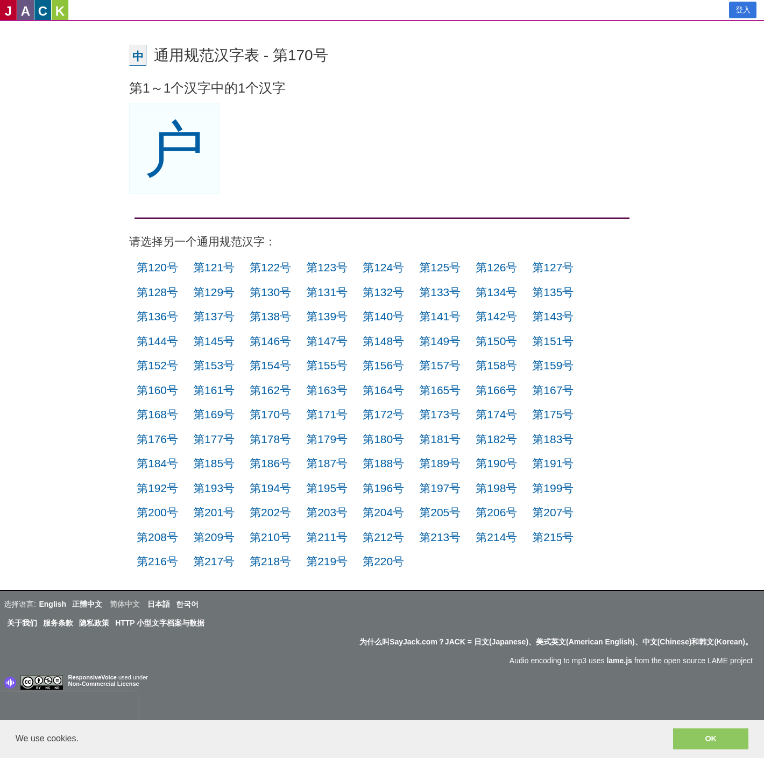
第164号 (383, 390)
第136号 (157, 316)
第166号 (496, 390)
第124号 (383, 267)
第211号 (327, 537)
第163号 (327, 390)
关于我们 (22, 623)
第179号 (327, 439)
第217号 (214, 561)
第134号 (496, 292)
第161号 (214, 390)
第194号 (270, 488)
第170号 (270, 414)
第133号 (440, 292)
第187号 (327, 463)
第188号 (383, 463)
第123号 (327, 267)
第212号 (383, 537)
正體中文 (87, 604)
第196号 (383, 488)
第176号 (157, 439)
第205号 (440, 512)
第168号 (157, 414)
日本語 (158, 604)
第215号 (553, 537)
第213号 (440, 537)
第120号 (157, 267)
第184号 (157, 463)
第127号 (553, 267)
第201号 (214, 512)
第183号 (553, 439)
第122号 (270, 267)
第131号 (327, 292)
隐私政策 (94, 623)
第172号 (383, 414)
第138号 (270, 316)
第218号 (270, 561)
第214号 (496, 537)
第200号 (157, 512)
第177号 (214, 439)
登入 (743, 9)
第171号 (327, 414)
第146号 (270, 341)
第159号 (553, 365)
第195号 (327, 488)
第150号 (496, 341)
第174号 (496, 414)
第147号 (327, 341)
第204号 (383, 512)
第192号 (157, 488)
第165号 (440, 390)
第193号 (214, 488)
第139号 (327, 316)
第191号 (553, 463)
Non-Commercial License (103, 683)
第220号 (383, 561)
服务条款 (58, 623)
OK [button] (711, 738)
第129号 (214, 292)
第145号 (214, 341)
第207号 (553, 512)
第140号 (383, 316)
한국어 (187, 604)
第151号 (553, 341)
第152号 (157, 365)
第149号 (440, 341)
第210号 (270, 537)
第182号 (496, 439)
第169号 (214, 414)
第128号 (157, 292)
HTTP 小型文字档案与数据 (159, 623)
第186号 (270, 463)
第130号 (270, 292)
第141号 (440, 316)
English (52, 604)
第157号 (440, 365)
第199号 (553, 488)
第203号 (327, 512)
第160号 (157, 390)
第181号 (440, 439)
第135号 (553, 292)
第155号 (327, 365)
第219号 (327, 561)
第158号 (496, 365)
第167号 (553, 390)
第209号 (214, 537)
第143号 (553, 316)
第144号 (157, 341)
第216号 (157, 561)
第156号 (383, 365)
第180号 (383, 439)
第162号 (270, 390)
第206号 (496, 512)
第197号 (440, 488)
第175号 (553, 414)
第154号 (270, 365)
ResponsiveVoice (92, 677)
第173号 (440, 414)
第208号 (157, 537)
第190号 (496, 463)
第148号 (383, 341)
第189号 (440, 463)
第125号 (440, 267)
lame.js (619, 660)
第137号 (214, 316)
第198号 (496, 488)
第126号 (496, 267)
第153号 (214, 365)
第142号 (496, 316)
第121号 (214, 267)
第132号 (383, 292)
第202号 (270, 512)
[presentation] (69, 708)
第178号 (270, 439)
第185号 (214, 463)
